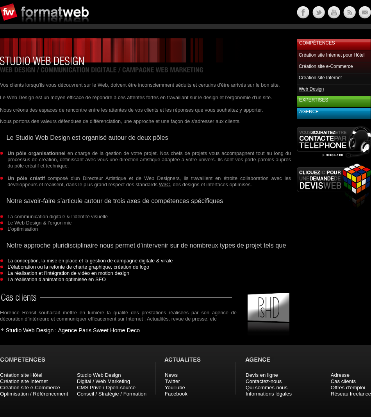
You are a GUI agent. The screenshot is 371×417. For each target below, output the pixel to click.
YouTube (175, 387)
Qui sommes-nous (266, 387)
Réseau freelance (351, 394)
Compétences (317, 43)
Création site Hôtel (21, 375)
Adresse (340, 375)
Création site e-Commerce (326, 66)
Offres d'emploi (348, 387)
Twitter (172, 381)
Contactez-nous (264, 381)
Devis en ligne (262, 375)
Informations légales (269, 394)
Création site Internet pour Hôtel (331, 55)
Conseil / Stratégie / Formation (111, 394)
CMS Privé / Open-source (106, 387)
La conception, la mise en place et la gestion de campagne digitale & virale (90, 261)
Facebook (176, 394)
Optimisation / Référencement (34, 394)
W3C (164, 184)
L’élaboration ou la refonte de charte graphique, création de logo (78, 267)
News (171, 375)
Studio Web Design (99, 375)
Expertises (313, 100)
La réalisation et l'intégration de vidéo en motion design (68, 273)
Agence (309, 111)
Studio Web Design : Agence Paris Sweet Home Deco (72, 330)
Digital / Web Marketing (103, 381)
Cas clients (343, 381)
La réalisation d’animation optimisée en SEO (56, 279)
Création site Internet (320, 77)
